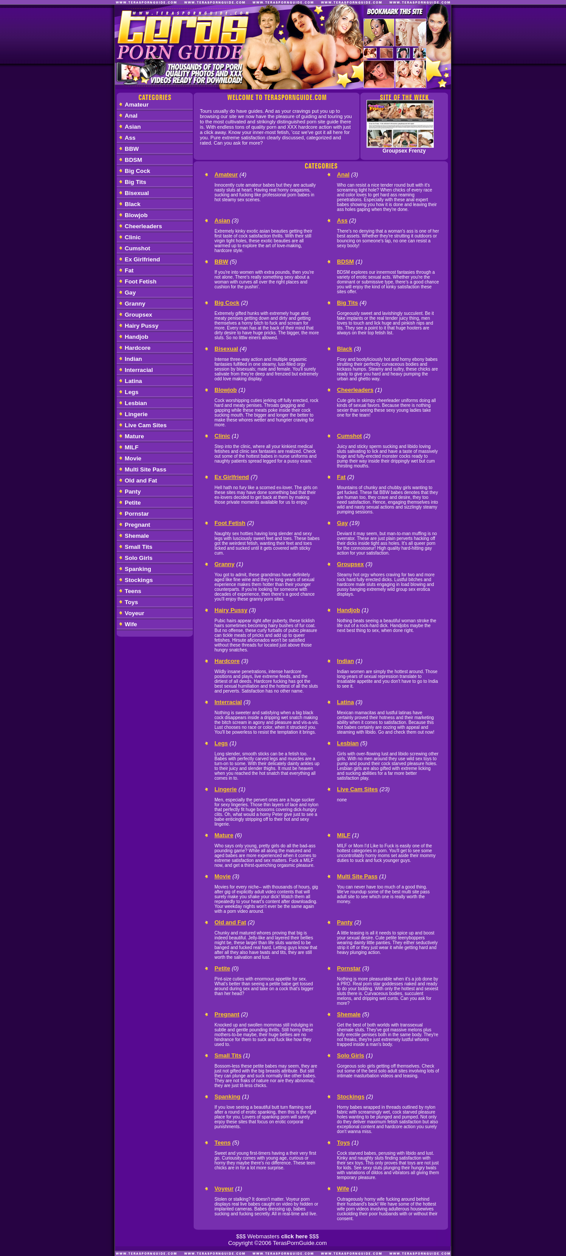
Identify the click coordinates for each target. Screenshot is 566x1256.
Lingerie (136, 414)
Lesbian (136, 403)
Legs (131, 392)
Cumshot (137, 248)
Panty (133, 491)
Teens (133, 591)
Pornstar (137, 513)
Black (133, 204)
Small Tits (139, 547)
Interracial (139, 370)
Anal (131, 115)
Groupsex (138, 314)
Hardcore (138, 348)
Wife (131, 624)
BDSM (133, 160)
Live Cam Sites (146, 425)
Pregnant (137, 524)
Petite (133, 502)
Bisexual (137, 193)
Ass (130, 137)
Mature (134, 436)
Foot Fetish (141, 281)
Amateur (137, 104)
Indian (133, 359)
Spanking (138, 569)
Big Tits (135, 182)
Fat (129, 270)
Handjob (136, 336)
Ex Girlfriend (142, 259)
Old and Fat (141, 480)
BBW (132, 149)
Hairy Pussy (141, 325)
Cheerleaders (143, 226)
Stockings (139, 580)
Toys (131, 602)
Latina (133, 381)
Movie (133, 458)
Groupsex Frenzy (404, 151)
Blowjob (136, 215)
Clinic (133, 237)
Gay (130, 292)
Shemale (137, 535)
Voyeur (134, 613)
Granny (135, 303)
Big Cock (137, 171)
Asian (133, 126)
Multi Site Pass (145, 469)
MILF (131, 447)
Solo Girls (139, 558)
